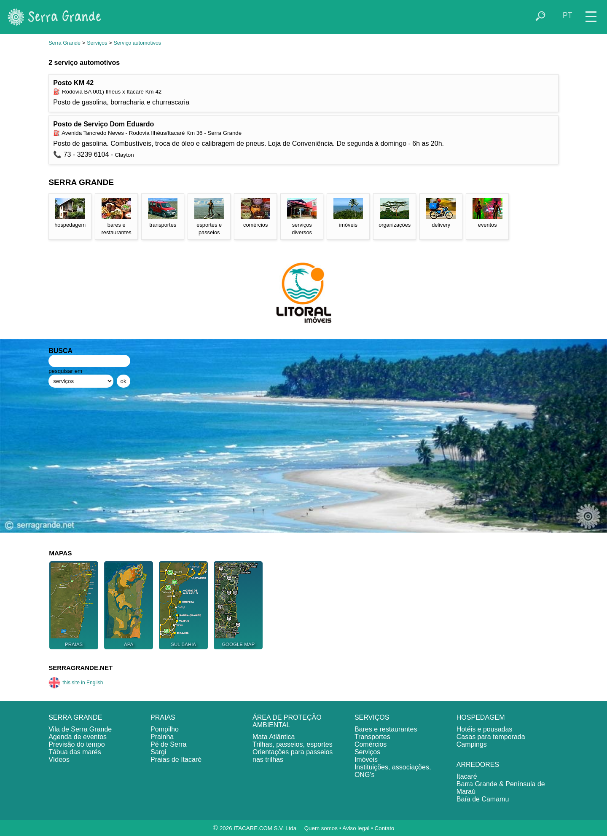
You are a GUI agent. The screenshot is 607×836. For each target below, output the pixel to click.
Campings (472, 744)
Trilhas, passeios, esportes (292, 744)
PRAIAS (162, 717)
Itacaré (467, 776)
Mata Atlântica (273, 736)
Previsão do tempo (76, 744)
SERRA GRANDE (75, 717)
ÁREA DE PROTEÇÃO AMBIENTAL (287, 721)
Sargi (158, 752)
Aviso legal (355, 828)
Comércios (371, 744)
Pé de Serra (168, 744)
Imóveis (366, 759)
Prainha (162, 736)
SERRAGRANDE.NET (80, 667)
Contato (385, 828)
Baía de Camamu (483, 799)
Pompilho (164, 729)
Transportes (372, 736)
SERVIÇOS (372, 717)
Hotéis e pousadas (485, 729)
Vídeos (59, 759)
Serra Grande (64, 43)
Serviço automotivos (137, 43)
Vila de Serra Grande (80, 729)
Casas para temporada (491, 736)
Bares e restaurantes (386, 729)
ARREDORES (478, 764)
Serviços (97, 43)
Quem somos (321, 828)
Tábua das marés (74, 752)
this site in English (75, 683)
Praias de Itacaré (175, 759)
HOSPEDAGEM (481, 717)
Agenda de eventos (77, 736)
